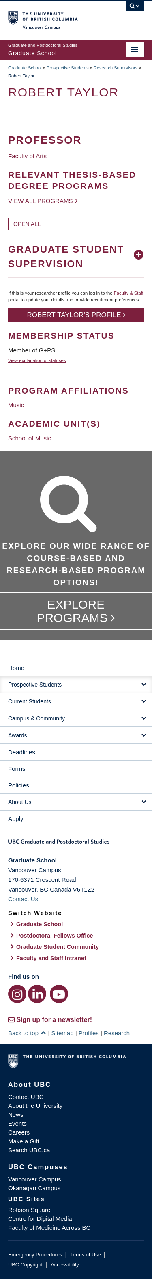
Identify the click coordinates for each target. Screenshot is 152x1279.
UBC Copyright (25, 1265)
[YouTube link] (59, 994)
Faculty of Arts (27, 156)
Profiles (89, 1033)
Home (16, 667)
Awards (17, 735)
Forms (17, 768)
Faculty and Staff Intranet (51, 958)
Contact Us (23, 899)
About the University (35, 1105)
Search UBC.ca (29, 1150)
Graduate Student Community (57, 947)
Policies (18, 785)
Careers (19, 1132)
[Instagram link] (17, 994)
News (16, 1114)
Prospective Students (68, 67)
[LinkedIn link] (37, 994)
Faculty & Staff (128, 293)
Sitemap (62, 1033)
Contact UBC (26, 1096)
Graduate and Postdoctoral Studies (76, 844)
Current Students (29, 701)
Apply (16, 818)
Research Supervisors (115, 67)
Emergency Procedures (35, 1255)
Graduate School (25, 67)
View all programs (40, 200)
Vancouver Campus (34, 1179)
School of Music (29, 438)
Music (16, 405)
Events (17, 1123)
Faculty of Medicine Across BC (49, 1227)
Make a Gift (23, 1141)
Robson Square (29, 1209)
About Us (20, 802)
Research (117, 1033)
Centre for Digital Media (40, 1218)
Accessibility (65, 1265)
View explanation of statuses (37, 360)
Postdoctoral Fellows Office (54, 935)
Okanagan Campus (34, 1188)
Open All (27, 224)
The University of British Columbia (55, 16)
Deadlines (21, 752)
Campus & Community (36, 718)
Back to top (27, 1033)
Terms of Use (85, 1255)
